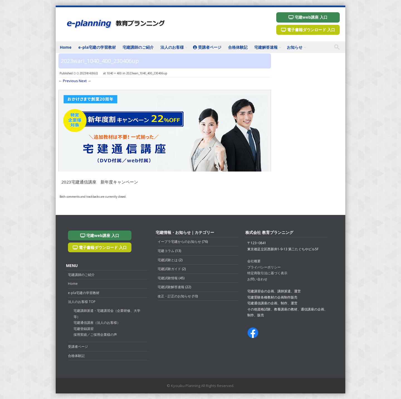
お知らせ (294, 47)
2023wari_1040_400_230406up (146, 73)
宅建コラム (166, 250)
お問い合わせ (257, 279)
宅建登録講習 (84, 328)
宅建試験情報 (168, 278)
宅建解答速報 (266, 47)
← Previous (68, 80)
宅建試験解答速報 (171, 287)
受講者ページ (207, 47)
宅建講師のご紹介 (138, 47)
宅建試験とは (168, 260)
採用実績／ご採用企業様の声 (95, 334)
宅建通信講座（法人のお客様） (97, 322)
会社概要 (254, 261)
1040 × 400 (114, 73)
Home (66, 47)
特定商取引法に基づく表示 (267, 273)
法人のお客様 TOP (82, 301)
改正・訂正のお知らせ (174, 296)
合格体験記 (238, 47)
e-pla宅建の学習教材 (97, 47)
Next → (85, 80)
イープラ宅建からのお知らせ (179, 241)
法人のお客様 (172, 47)
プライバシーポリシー (264, 267)
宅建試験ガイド (169, 268)
